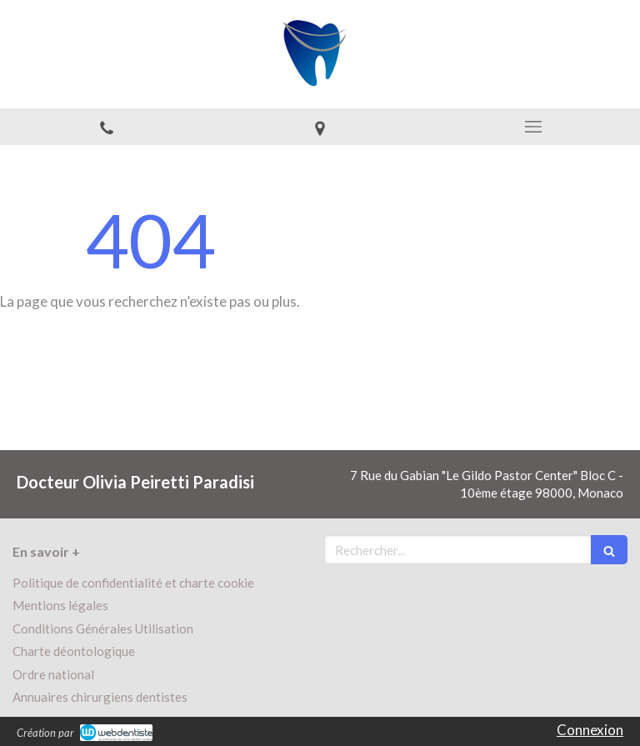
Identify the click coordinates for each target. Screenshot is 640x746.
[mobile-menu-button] (533, 126)
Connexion (590, 729)
